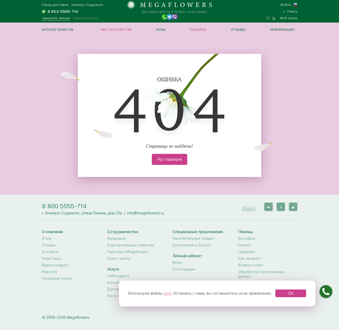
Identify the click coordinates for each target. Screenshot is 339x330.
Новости (49, 271)
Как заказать (249, 258)
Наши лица (51, 258)
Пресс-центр (119, 258)
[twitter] (293, 207)
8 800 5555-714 (64, 206)
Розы (161, 29)
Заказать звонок (56, 18)
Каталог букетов (57, 29)
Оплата (244, 245)
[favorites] (269, 17)
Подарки (198, 29)
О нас (47, 238)
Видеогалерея (55, 265)
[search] (290, 11)
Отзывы (238, 29)
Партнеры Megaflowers (128, 251)
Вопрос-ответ (250, 265)
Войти (286, 5)
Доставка (246, 238)
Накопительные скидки (193, 238)
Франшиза (116, 238)
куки (167, 293)
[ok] (281, 207)
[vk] (268, 207)
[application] (248, 206)
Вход (177, 262)
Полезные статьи (57, 278)
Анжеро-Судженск (87, 5)
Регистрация (184, 269)
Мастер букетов (116, 29)
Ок (291, 293)
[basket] (284, 17)
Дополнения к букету (192, 245)
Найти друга (118, 276)
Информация (282, 29)
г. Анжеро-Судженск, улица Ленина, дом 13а (82, 213)
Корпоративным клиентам (130, 245)
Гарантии (246, 251)
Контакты (50, 251)
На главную (169, 159)
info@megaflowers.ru (145, 213)
